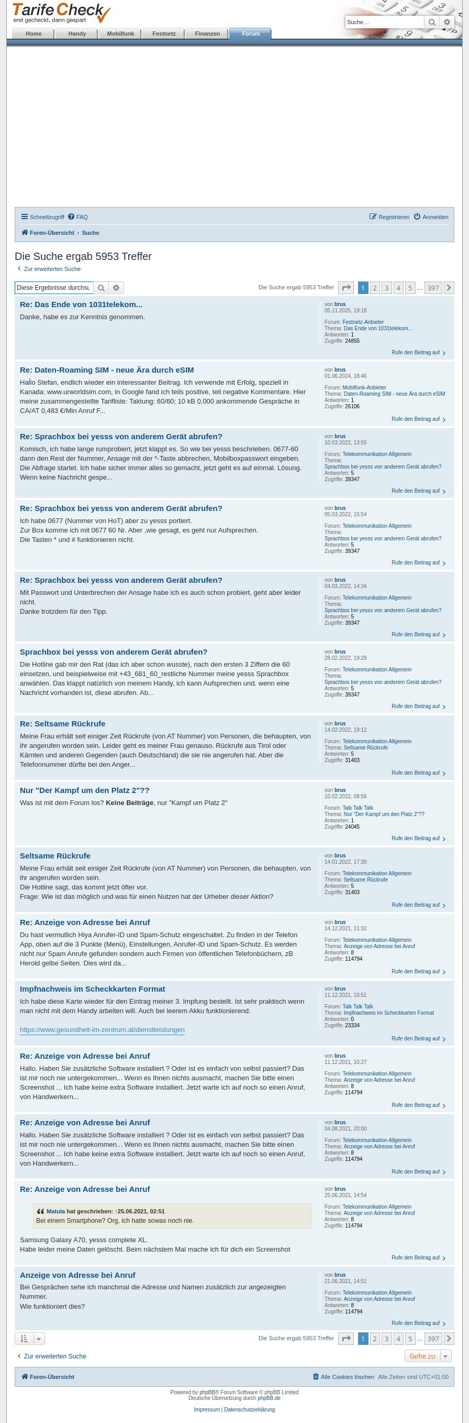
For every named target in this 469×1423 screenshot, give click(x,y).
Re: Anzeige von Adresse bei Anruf (85, 922)
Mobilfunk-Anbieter (364, 387)
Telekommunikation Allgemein (376, 454)
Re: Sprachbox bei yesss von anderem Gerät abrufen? (121, 436)
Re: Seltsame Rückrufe (62, 723)
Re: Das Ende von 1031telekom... (81, 304)
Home (34, 33)
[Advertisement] (234, 128)
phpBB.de (269, 1398)
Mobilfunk (121, 33)
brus (340, 304)
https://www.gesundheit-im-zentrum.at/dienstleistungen (102, 1030)
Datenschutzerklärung (249, 1410)
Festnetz (164, 33)
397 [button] (433, 287)
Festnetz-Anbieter (363, 322)
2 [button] (375, 287)
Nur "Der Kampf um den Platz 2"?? (384, 814)
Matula (56, 1211)
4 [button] (398, 287)
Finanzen (207, 33)
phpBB (207, 1392)
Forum (251, 33)
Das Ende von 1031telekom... (378, 328)
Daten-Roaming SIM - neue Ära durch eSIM (394, 394)
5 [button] (410, 287)
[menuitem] (77, 217)
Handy (77, 33)
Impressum (207, 1410)
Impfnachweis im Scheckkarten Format (389, 1013)
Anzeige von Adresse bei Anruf (379, 946)
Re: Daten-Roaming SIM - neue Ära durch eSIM (107, 369)
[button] (346, 287)
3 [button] (386, 287)
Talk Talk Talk (357, 808)
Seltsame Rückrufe (366, 748)
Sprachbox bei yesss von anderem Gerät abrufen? (383, 467)
